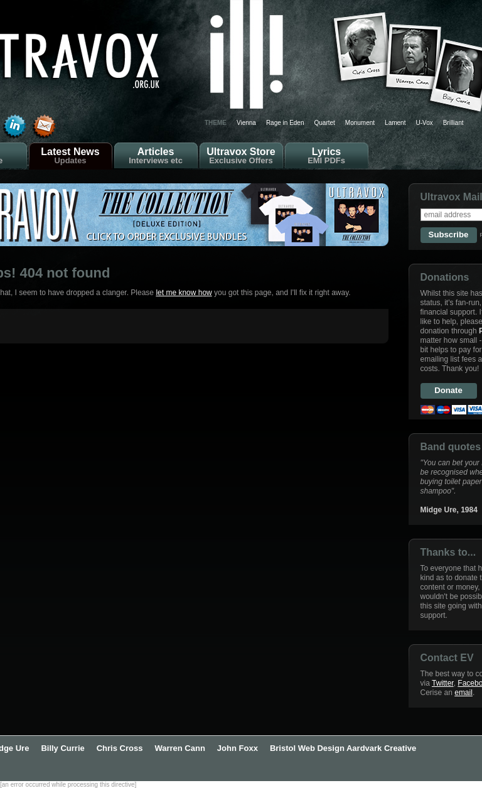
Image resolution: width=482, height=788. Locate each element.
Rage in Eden (285, 122)
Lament (395, 122)
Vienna (246, 122)
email (463, 692)
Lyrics (326, 155)
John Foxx (237, 748)
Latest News (70, 155)
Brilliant (453, 122)
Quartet (324, 122)
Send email (44, 126)
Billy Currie (62, 748)
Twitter (443, 683)
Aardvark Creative (381, 748)
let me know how (184, 292)
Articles (156, 155)
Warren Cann (179, 748)
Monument (360, 122)
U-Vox (423, 122)
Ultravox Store (241, 155)
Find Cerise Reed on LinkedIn (14, 126)
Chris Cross (120, 748)
